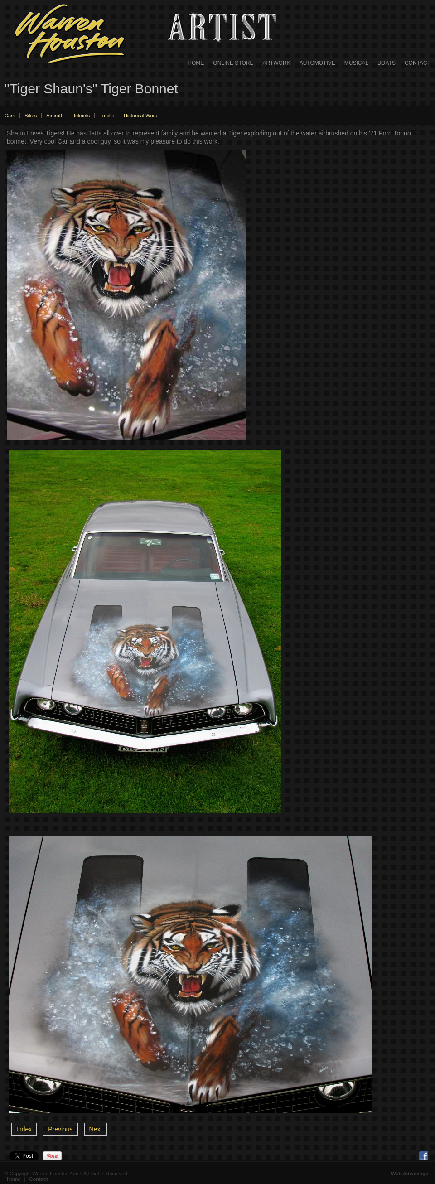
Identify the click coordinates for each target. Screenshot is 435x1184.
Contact (417, 63)
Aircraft (54, 115)
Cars (10, 115)
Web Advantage (409, 1173)
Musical (356, 63)
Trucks (106, 115)
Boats (386, 63)
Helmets (81, 115)
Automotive (317, 63)
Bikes (30, 115)
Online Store (233, 63)
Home (196, 63)
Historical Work (140, 115)
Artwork (276, 63)
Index (24, 1129)
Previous (60, 1129)
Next (95, 1129)
